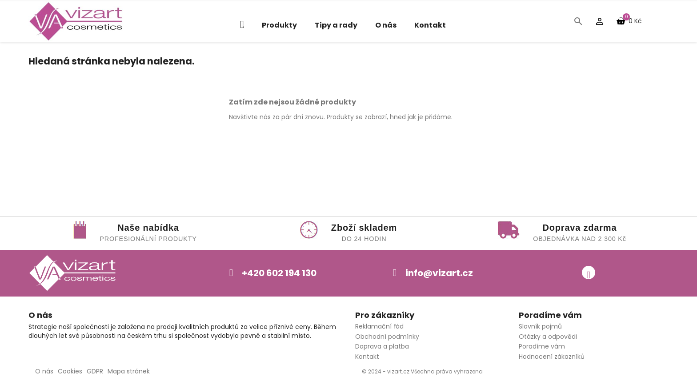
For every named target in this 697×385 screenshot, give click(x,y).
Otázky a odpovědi (548, 336)
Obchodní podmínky (387, 336)
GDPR (95, 371)
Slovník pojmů (540, 326)
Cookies (70, 371)
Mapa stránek (129, 371)
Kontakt (430, 25)
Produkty (279, 25)
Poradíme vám (542, 346)
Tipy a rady (336, 25)
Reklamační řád (379, 326)
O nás (386, 25)
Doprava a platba (382, 346)
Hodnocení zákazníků (552, 356)
